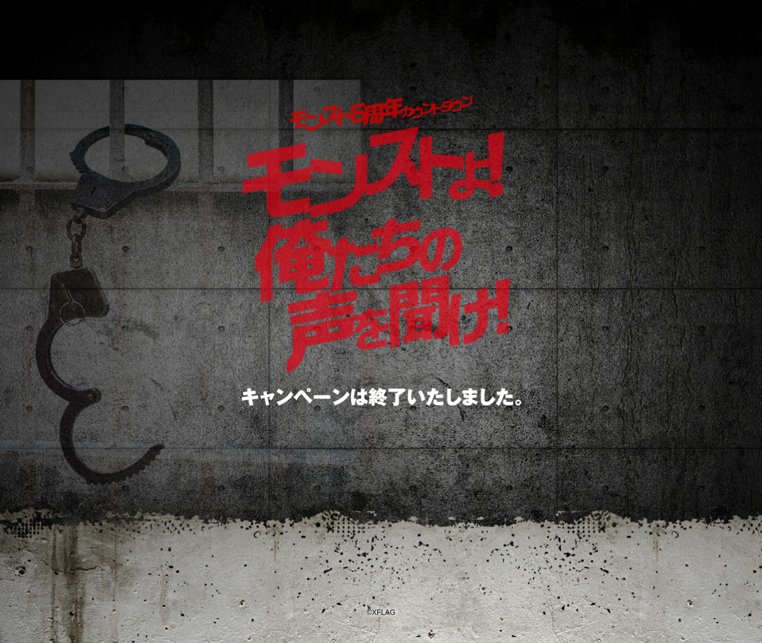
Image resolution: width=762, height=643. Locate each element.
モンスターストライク (381, 55)
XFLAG (381, 575)
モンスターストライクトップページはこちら (381, 455)
